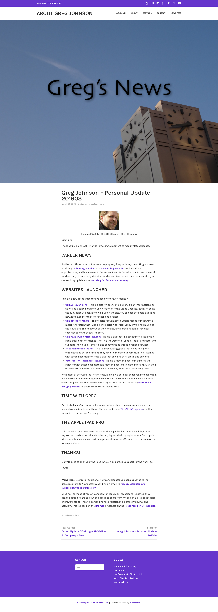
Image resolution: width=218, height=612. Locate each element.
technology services (85, 268)
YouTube (124, 586)
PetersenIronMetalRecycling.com (85, 360)
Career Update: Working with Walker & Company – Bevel (85, 535)
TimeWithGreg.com (132, 409)
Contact (161, 13)
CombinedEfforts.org (77, 320)
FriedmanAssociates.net (80, 348)
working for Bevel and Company (110, 280)
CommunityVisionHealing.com (83, 336)
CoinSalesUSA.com (76, 304)
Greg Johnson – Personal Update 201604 (133, 535)
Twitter (136, 582)
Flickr (133, 578)
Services (147, 13)
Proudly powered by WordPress (91, 606)
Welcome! (121, 13)
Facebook (123, 578)
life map (100, 505)
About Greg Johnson (68, 13)
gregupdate (73, 519)
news (102, 204)
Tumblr (126, 582)
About (134, 13)
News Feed (176, 13)
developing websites (114, 268)
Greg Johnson (84, 204)
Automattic (136, 606)
